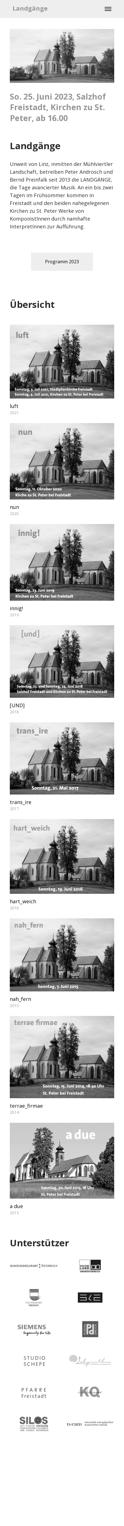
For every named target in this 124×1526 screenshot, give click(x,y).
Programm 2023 (62, 262)
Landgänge (30, 8)
